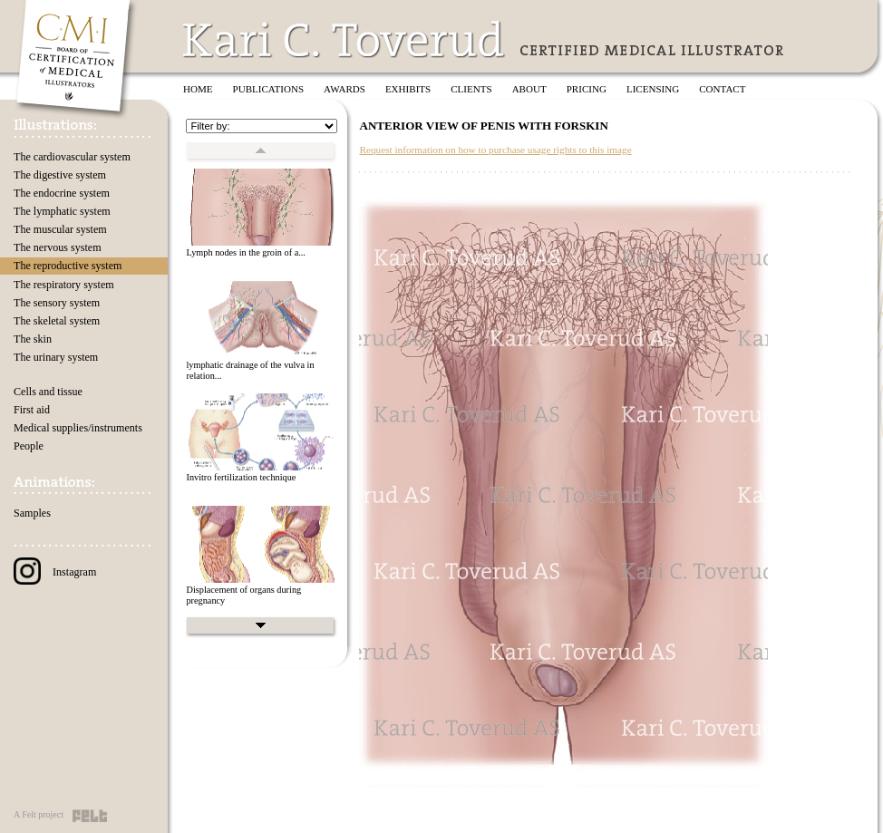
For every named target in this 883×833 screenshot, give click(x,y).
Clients (471, 88)
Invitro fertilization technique (241, 477)
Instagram (55, 572)
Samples (32, 513)
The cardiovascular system (72, 156)
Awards (344, 88)
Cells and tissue (48, 391)
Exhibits (408, 88)
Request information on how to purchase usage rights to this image (495, 149)
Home (198, 88)
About (529, 88)
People (29, 446)
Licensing (652, 88)
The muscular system (60, 229)
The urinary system (56, 357)
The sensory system (57, 302)
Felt (90, 815)
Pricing (586, 88)
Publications (269, 88)
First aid (32, 409)
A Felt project (38, 814)
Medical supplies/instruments (78, 427)
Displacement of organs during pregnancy (243, 595)
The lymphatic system (62, 211)
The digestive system (60, 175)
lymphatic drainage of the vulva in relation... (250, 371)
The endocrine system (62, 193)
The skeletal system (57, 321)
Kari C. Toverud (344, 39)
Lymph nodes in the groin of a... (245, 252)
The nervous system (58, 247)
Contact (722, 88)
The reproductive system (67, 265)
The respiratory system (64, 284)
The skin (33, 339)
